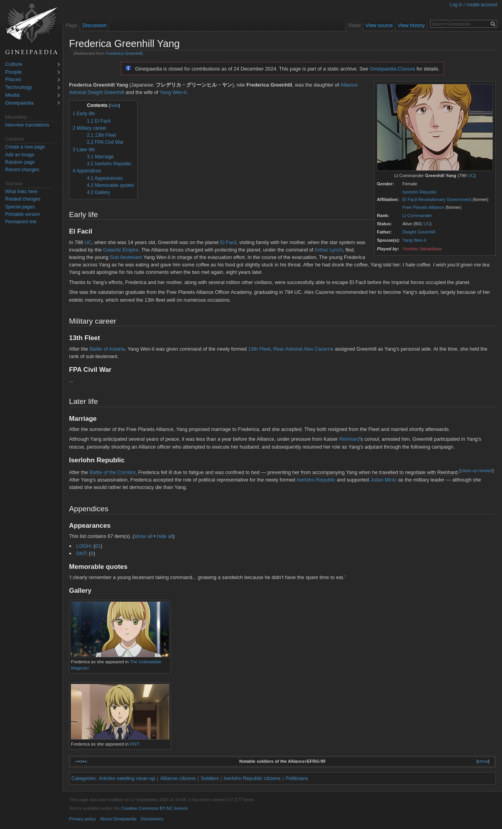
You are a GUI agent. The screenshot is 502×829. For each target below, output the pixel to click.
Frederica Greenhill (124, 53)
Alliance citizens (178, 778)
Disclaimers (152, 818)
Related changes (22, 199)
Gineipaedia (19, 103)
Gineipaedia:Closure (392, 69)
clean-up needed (476, 470)
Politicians (297, 778)
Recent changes (22, 169)
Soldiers (210, 778)
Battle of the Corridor (112, 472)
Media (12, 95)
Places (13, 79)
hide (114, 105)
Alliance (349, 85)
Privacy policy (82, 818)
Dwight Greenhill (418, 232)
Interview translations (27, 125)
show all (143, 536)
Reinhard (349, 439)
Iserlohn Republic (419, 192)
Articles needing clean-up (127, 778)
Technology (18, 87)
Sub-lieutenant (126, 257)
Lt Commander (417, 215)
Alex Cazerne (319, 349)
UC (470, 175)
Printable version (22, 214)
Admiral (77, 92)
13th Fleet (259, 349)
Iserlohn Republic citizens (252, 778)
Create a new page (25, 147)
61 (97, 546)
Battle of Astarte (107, 349)
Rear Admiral (287, 349)
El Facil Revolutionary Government (436, 199)
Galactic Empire (120, 250)
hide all (165, 536)
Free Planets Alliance (423, 207)
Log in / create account (473, 4)
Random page (20, 162)
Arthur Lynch (329, 250)
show (483, 761)
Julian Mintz (383, 480)
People (13, 72)
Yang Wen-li (414, 240)
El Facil (228, 242)
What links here (21, 191)
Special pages (20, 207)
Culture (13, 64)
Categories (83, 778)
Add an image (19, 154)
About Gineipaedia (118, 818)
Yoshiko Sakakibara (422, 248)
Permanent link (20, 221)
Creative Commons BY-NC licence (154, 808)
